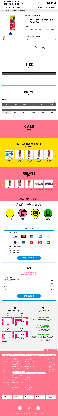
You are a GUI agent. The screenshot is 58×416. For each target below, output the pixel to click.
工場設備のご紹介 (29, 389)
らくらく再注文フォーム (51, 362)
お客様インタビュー (30, 366)
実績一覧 (28, 385)
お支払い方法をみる (29, 258)
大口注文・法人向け (51, 359)
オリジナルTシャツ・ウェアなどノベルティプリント (24, 413)
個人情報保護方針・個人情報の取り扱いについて (35, 384)
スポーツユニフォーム (7, 372)
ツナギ (4, 369)
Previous (2, 156)
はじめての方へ (16, 358)
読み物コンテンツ (29, 363)
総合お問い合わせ (50, 358)
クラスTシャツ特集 (30, 369)
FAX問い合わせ (50, 366)
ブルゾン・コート (6, 364)
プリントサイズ (16, 389)
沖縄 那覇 (40, 334)
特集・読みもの (35, 355)
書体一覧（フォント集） (18, 382)
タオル (4, 371)
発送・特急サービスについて (19, 366)
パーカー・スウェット (7, 361)
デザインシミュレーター (18, 380)
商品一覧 (8, 7)
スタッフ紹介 (29, 379)
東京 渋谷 (40, 317)
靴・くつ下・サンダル (7, 384)
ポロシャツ (5, 359)
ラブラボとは (35, 373)
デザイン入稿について (17, 375)
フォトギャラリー (29, 364)
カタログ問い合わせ (51, 369)
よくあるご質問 (16, 363)
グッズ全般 (5, 380)
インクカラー (16, 385)
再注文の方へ (16, 359)
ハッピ (4, 377)
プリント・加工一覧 (17, 384)
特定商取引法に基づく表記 (31, 381)
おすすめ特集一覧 (29, 359)
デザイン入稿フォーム (51, 364)
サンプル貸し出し (50, 371)
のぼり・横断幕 (6, 382)
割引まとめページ (16, 364)
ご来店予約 (49, 367)
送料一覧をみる (29, 296)
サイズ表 (26, 39)
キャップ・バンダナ (7, 379)
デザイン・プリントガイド (19, 372)
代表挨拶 (28, 377)
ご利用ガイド (19, 355)
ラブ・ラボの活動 (29, 387)
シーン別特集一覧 (29, 358)
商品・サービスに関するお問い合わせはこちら (43, 339)
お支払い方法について (17, 361)
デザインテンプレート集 (18, 379)
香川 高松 (40, 326)
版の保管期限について (17, 368)
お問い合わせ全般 (50, 7)
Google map (46, 317)
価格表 (26, 42)
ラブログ (28, 368)
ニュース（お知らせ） (30, 361)
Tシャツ (4, 358)
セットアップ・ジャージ (7, 367)
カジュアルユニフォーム (7, 375)
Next (55, 156)
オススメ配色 (16, 387)
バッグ (4, 363)
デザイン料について (17, 377)
